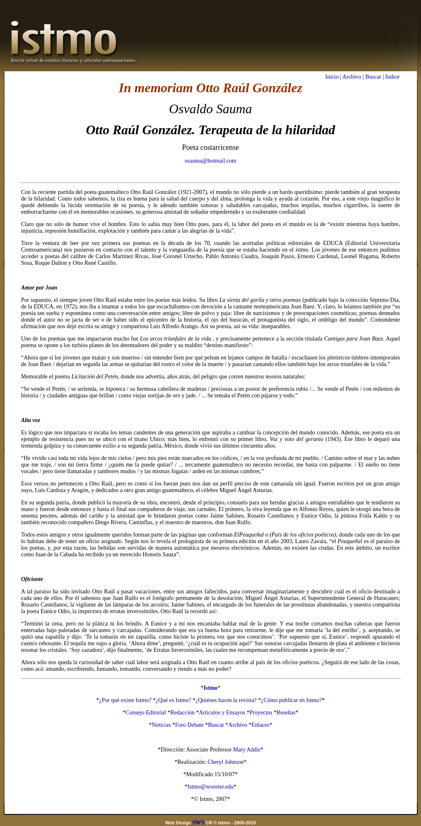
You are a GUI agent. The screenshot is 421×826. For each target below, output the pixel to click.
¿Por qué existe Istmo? (125, 700)
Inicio (332, 77)
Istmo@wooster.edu (210, 787)
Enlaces (261, 725)
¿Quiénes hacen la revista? (226, 700)
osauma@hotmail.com (210, 161)
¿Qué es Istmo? (173, 700)
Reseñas (286, 712)
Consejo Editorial (145, 712)
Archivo (351, 77)
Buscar (373, 77)
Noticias (161, 725)
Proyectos (261, 712)
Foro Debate (189, 725)
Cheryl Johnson (226, 762)
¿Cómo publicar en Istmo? (291, 700)
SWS (198, 822)
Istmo (210, 688)
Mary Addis (247, 750)
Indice (392, 77)
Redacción (182, 712)
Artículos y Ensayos (222, 712)
